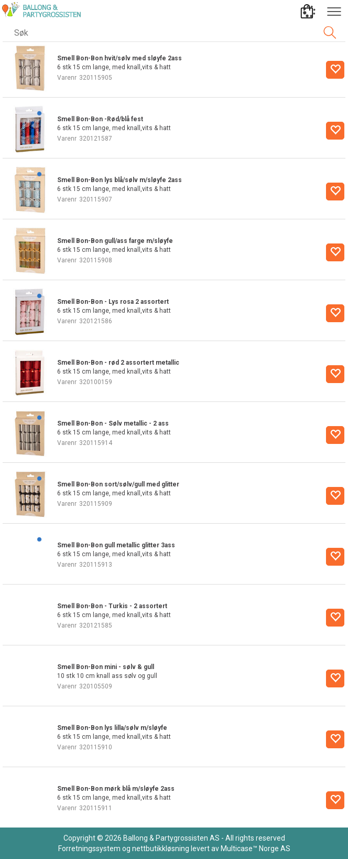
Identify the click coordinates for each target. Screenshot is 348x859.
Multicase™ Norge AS (255, 848)
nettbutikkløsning (160, 848)
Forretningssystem (89, 848)
